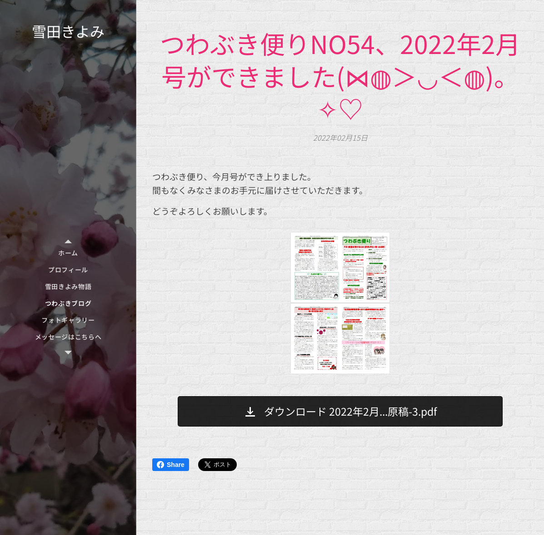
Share (171, 464)
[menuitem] (68, 253)
